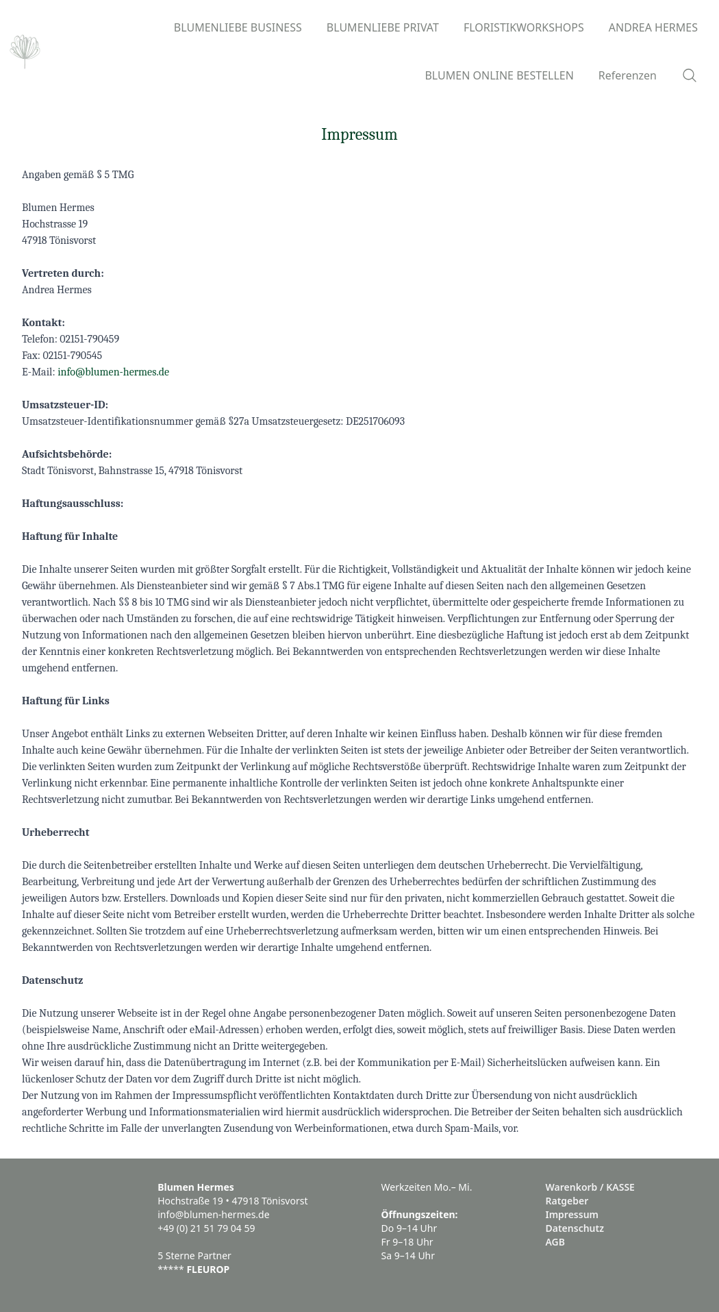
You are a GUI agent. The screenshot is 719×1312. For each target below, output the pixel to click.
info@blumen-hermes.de (113, 372)
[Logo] (25, 51)
